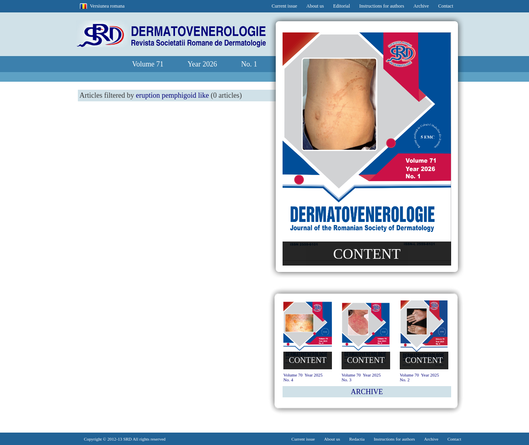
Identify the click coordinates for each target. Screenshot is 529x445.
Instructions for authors (381, 6)
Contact (445, 6)
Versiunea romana (107, 6)
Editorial (341, 6)
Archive (421, 6)
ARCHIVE (367, 392)
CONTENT (367, 254)
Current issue (284, 6)
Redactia (356, 439)
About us (315, 6)
